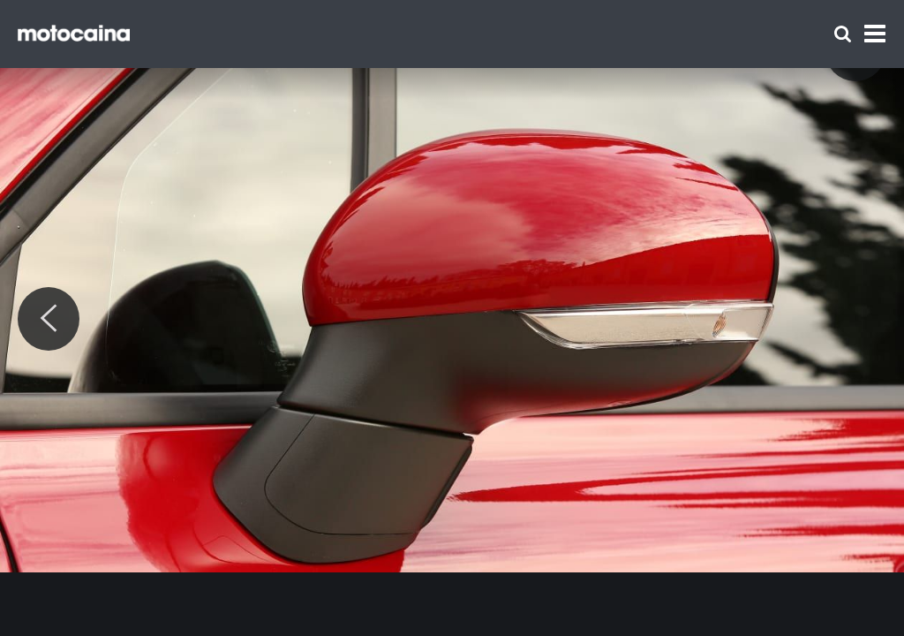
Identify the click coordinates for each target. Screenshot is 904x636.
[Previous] (48, 319)
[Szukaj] (842, 34)
